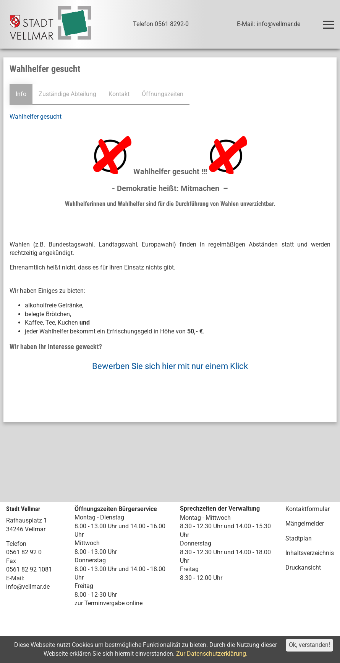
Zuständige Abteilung (67, 94)
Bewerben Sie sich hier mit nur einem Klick (170, 366)
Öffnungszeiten (162, 94)
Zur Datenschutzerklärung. (212, 653)
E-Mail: (15, 578)
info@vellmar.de (28, 586)
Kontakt (119, 94)
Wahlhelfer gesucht (36, 116)
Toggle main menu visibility (330, 21)
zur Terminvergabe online (108, 603)
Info (21, 94)
